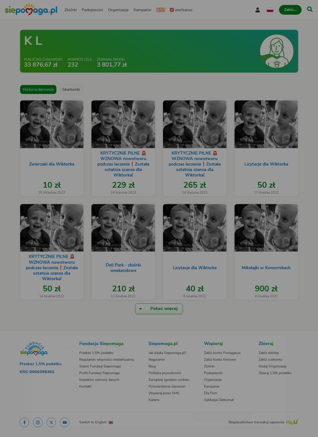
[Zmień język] (50, 338)
